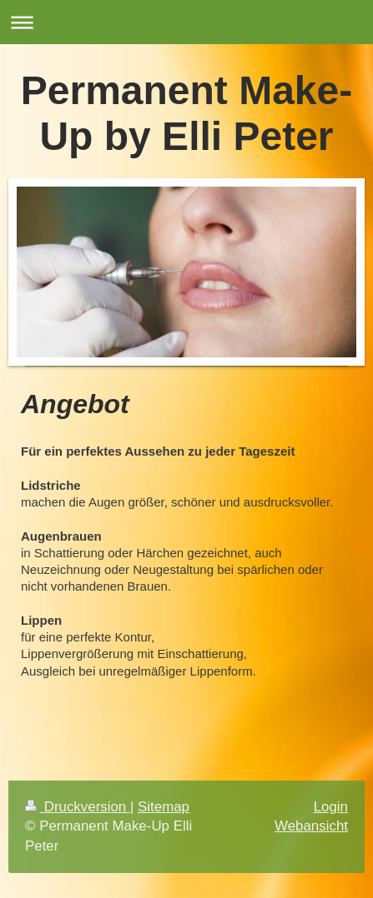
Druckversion (77, 807)
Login (331, 807)
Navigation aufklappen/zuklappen (186, 22)
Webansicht (311, 826)
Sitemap (163, 807)
